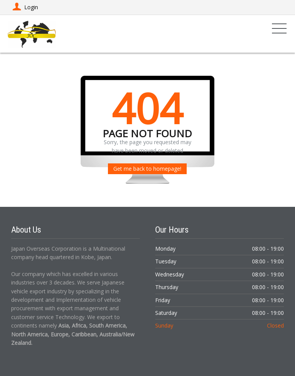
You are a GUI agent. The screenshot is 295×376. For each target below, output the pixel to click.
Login (24, 7)
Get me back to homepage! (147, 168)
